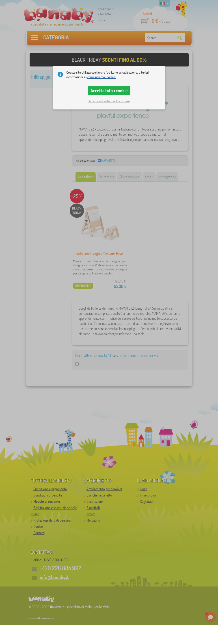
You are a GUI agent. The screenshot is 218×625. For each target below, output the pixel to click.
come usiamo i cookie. (101, 77)
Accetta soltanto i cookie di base (109, 101)
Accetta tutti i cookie (109, 90)
